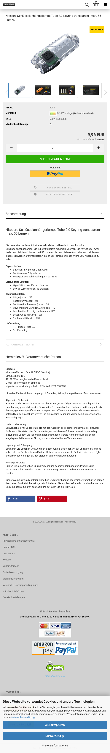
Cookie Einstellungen (14, 597)
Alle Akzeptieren (55, 724)
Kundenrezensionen (20, 344)
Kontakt (7, 559)
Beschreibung (16, 214)
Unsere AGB (9, 547)
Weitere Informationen (55, 745)
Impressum (9, 553)
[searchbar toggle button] (86, 4)
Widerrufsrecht (11, 566)
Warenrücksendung (13, 578)
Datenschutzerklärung (23, 717)
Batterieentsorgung (13, 572)
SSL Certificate (55, 676)
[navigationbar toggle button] (105, 4)
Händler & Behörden (13, 591)
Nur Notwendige (55, 735)
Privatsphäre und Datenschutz (18, 540)
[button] (104, 92)
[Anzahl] (55, 148)
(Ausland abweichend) (83, 113)
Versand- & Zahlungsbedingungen (20, 585)
